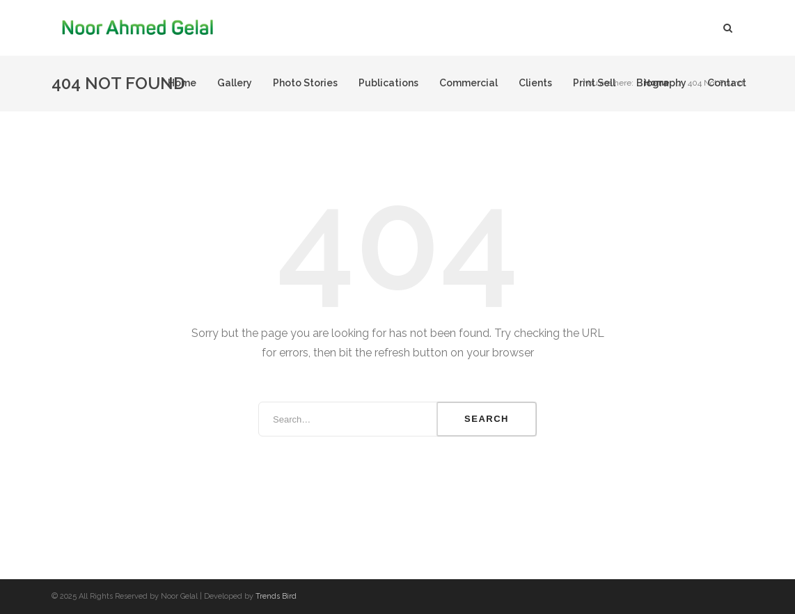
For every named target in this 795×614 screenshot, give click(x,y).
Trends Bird (276, 596)
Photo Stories (305, 83)
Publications (388, 83)
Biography (661, 83)
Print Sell (594, 83)
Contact (726, 83)
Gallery (234, 83)
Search (486, 419)
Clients (535, 83)
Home (182, 83)
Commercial (468, 83)
